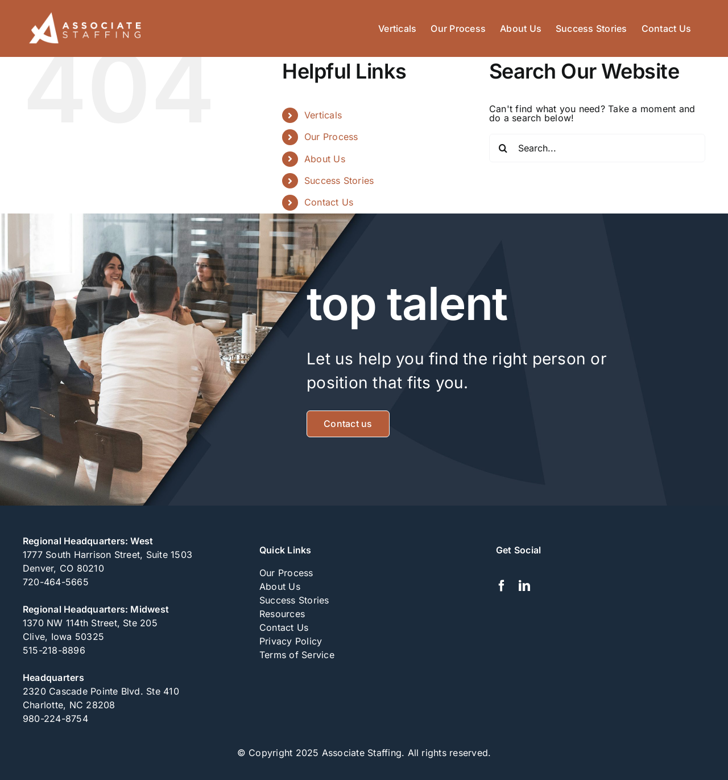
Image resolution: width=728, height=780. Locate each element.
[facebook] (501, 586)
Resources (282, 613)
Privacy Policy (290, 641)
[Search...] (597, 148)
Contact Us (328, 202)
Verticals (323, 115)
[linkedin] (524, 586)
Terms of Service (296, 654)
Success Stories (339, 180)
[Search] (503, 148)
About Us (324, 159)
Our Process (331, 136)
